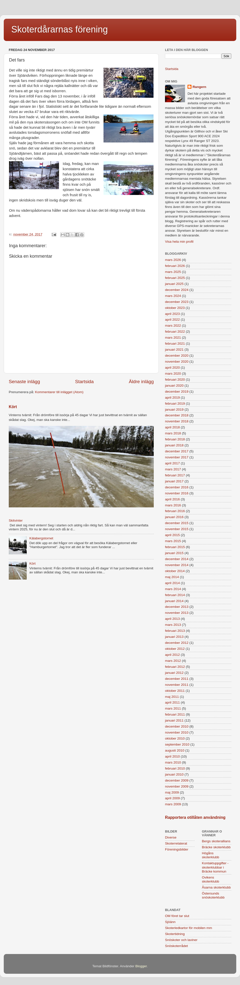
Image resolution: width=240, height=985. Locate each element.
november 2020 (176, 361)
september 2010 (177, 744)
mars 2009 (173, 804)
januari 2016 (174, 517)
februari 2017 (175, 475)
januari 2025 (174, 284)
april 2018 (172, 427)
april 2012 (172, 655)
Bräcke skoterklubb (216, 847)
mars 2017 (173, 469)
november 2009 (176, 786)
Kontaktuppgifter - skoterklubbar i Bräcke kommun (215, 867)
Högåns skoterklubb (210, 855)
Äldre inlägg (141, 381)
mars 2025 (173, 272)
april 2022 (172, 319)
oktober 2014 (175, 571)
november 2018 (176, 421)
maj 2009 (172, 792)
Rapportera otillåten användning (195, 817)
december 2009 (176, 780)
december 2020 (176, 355)
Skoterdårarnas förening (59, 29)
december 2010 (176, 726)
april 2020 (172, 367)
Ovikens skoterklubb (210, 879)
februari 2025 (175, 278)
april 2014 (172, 583)
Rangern (199, 87)
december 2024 (176, 290)
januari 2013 (174, 637)
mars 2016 (173, 505)
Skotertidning (175, 934)
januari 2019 (174, 409)
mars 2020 (173, 373)
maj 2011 (172, 697)
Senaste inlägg (24, 381)
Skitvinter (16, 520)
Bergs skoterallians (216, 841)
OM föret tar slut (177, 916)
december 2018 (176, 415)
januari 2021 (174, 349)
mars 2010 (173, 762)
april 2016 (172, 499)
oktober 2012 (175, 649)
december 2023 (176, 302)
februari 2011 (175, 714)
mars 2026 (173, 260)
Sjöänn (170, 922)
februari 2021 (175, 343)
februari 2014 (175, 595)
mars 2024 (173, 296)
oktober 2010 (175, 738)
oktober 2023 (175, 308)
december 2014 (176, 559)
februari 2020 (175, 379)
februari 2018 (175, 439)
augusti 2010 (174, 750)
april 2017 (172, 463)
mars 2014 (173, 589)
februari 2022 (175, 331)
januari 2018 (174, 445)
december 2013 (176, 607)
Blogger (141, 966)
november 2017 (176, 457)
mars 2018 (173, 433)
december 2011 (176, 679)
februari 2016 (175, 511)
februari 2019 (175, 403)
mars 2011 (173, 708)
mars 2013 (173, 625)
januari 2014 (174, 601)
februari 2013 (175, 631)
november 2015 (176, 529)
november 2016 (176, 493)
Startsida (84, 381)
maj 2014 (172, 577)
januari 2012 (174, 673)
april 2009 (172, 798)
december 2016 (176, 487)
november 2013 (176, 613)
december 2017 (176, 451)
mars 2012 (173, 661)
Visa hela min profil (179, 241)
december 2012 (176, 643)
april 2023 (172, 314)
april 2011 (172, 702)
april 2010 (172, 756)
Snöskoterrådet (176, 946)
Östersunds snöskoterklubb (213, 895)
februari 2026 (175, 266)
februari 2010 (175, 768)
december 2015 (176, 523)
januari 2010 (174, 774)
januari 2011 (174, 720)
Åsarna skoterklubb (216, 887)
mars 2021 (173, 337)
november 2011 (176, 685)
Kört (13, 407)
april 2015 (172, 535)
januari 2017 (174, 481)
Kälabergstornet (41, 538)
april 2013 (172, 619)
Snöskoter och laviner (181, 940)
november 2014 (176, 565)
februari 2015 (175, 547)
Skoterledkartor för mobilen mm (188, 928)
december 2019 (176, 391)
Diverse (170, 837)
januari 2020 (174, 385)
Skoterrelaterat (176, 843)
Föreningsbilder (176, 849)
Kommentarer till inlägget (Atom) (59, 392)
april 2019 (172, 397)
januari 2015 (174, 553)
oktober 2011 (175, 691)
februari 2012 (175, 667)
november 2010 (176, 732)
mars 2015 (173, 541)
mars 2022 (173, 325)
